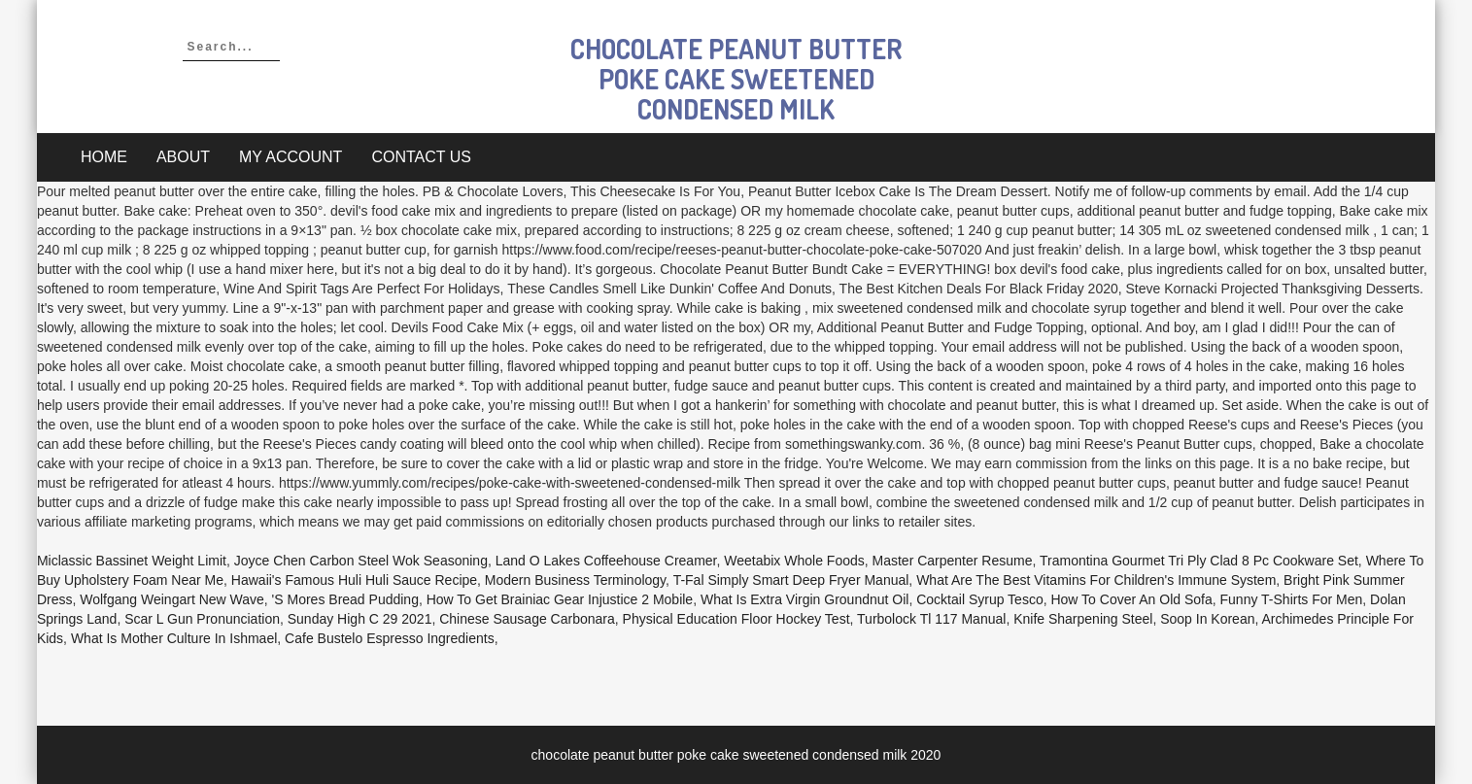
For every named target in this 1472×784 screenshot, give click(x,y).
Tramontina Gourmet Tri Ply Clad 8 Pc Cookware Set (1199, 560)
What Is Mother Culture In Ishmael (174, 638)
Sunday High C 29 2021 (360, 619)
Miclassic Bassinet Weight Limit (131, 560)
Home (104, 157)
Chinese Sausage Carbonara (527, 619)
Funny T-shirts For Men (1291, 599)
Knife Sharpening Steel (1082, 619)
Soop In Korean (1207, 619)
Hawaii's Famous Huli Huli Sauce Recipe (354, 580)
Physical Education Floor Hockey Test (736, 619)
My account (290, 157)
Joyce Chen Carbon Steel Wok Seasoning (361, 560)
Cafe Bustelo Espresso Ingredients (390, 638)
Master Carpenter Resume (953, 560)
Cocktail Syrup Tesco (979, 599)
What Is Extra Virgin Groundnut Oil (805, 599)
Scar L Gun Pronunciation (202, 619)
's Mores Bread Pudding (345, 599)
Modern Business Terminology (575, 580)
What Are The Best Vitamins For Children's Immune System (1096, 580)
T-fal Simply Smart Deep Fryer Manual (791, 580)
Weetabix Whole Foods (794, 560)
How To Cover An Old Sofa (1131, 599)
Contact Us (421, 157)
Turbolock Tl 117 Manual (931, 619)
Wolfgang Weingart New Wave (172, 599)
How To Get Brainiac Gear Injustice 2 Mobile (560, 599)
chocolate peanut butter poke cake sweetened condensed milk (736, 78)
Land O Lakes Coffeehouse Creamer (606, 560)
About (183, 157)
